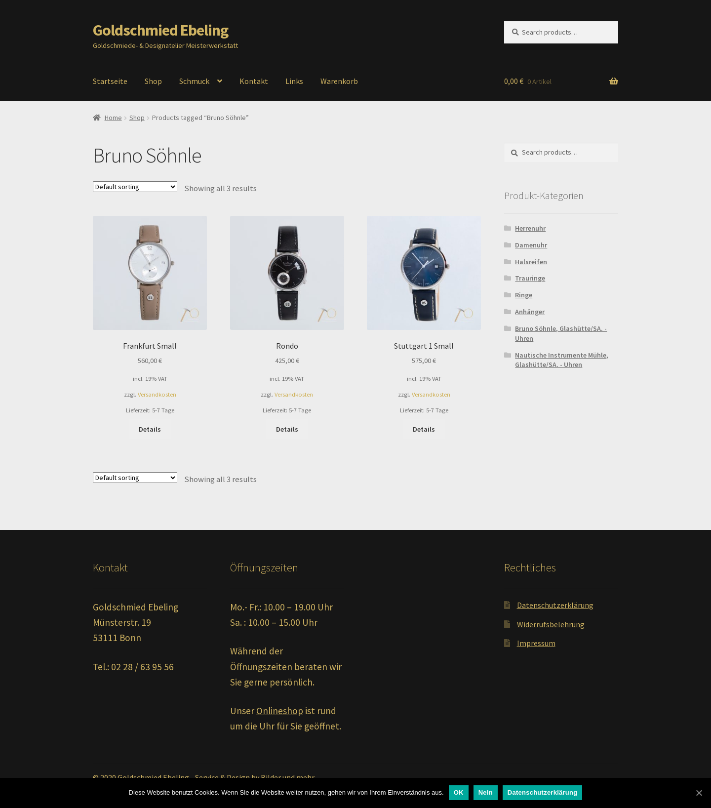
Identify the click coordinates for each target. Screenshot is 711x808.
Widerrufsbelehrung (551, 624)
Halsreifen (531, 261)
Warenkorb (339, 81)
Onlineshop (279, 711)
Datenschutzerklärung (555, 605)
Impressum (536, 643)
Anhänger (530, 311)
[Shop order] (135, 186)
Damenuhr (531, 245)
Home (113, 117)
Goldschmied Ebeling (160, 30)
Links (294, 81)
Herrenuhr (530, 228)
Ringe (523, 294)
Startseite (110, 81)
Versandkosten (157, 394)
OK (459, 792)
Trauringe (530, 278)
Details (150, 429)
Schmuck (194, 81)
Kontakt (253, 81)
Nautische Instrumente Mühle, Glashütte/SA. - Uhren (561, 360)
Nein (485, 792)
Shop (153, 81)
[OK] (699, 793)
